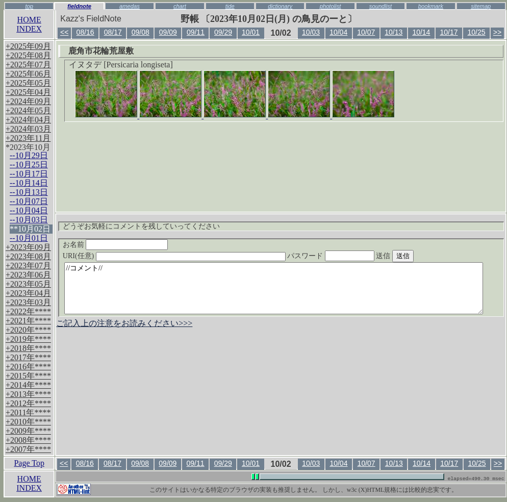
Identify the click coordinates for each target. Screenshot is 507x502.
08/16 (85, 32)
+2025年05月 (28, 83)
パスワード (350, 256)
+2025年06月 (28, 73)
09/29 (223, 32)
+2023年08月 (28, 256)
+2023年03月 (28, 302)
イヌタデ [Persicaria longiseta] (121, 64)
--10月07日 (29, 201)
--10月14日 (29, 183)
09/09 (168, 32)
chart (179, 6)
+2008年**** (28, 440)
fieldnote (79, 6)
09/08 (140, 32)
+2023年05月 (28, 284)
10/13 (393, 32)
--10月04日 (29, 210)
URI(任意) (184, 256)
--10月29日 (29, 155)
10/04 (338, 32)
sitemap (481, 6)
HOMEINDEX (29, 24)
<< (64, 32)
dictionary (280, 6)
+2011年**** (28, 412)
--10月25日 (29, 164)
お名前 (115, 244)
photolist (330, 6)
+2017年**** (28, 357)
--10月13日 (29, 192)
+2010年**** (28, 421)
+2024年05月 (28, 110)
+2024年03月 (28, 128)
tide (230, 6)
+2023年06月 (28, 274)
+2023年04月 (28, 293)
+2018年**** (28, 348)
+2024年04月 (28, 119)
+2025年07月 (28, 64)
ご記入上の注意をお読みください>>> (124, 323)
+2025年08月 (28, 55)
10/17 (449, 32)
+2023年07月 (28, 265)
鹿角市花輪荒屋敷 (101, 50)
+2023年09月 (28, 247)
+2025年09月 (28, 46)
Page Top (29, 463)
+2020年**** (28, 329)
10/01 (251, 32)
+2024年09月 (28, 101)
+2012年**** (28, 403)
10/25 (477, 32)
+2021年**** (28, 320)
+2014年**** (28, 385)
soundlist (380, 6)
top (29, 6)
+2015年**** (28, 375)
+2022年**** (28, 311)
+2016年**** (28, 366)
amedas (129, 6)
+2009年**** (28, 430)
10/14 (421, 32)
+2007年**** (28, 449)
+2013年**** (28, 394)
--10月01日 (29, 238)
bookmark (430, 6)
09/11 (196, 32)
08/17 (113, 32)
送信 (414, 256)
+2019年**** (28, 339)
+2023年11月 (28, 138)
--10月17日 (29, 173)
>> (497, 32)
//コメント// (273, 288)
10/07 (366, 32)
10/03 (311, 32)
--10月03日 (29, 219)
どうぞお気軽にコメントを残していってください (141, 226)
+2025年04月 (28, 92)
